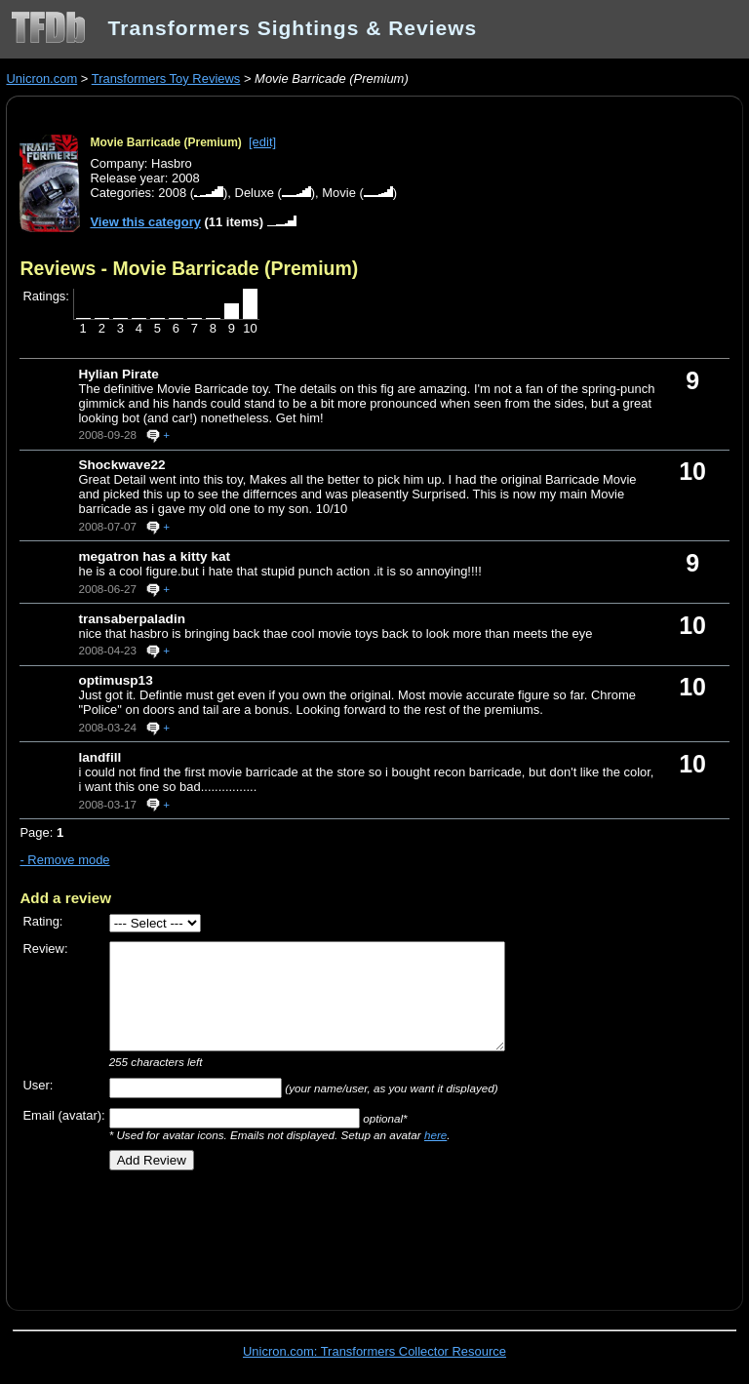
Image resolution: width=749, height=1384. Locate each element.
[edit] (262, 142)
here (435, 1134)
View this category (145, 222)
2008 (172, 192)
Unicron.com (41, 78)
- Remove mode (64, 859)
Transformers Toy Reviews (166, 78)
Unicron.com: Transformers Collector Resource (374, 1351)
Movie (339, 192)
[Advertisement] (248, 1234)
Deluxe (254, 192)
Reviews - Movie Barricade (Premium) (189, 268)
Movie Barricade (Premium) (165, 142)
